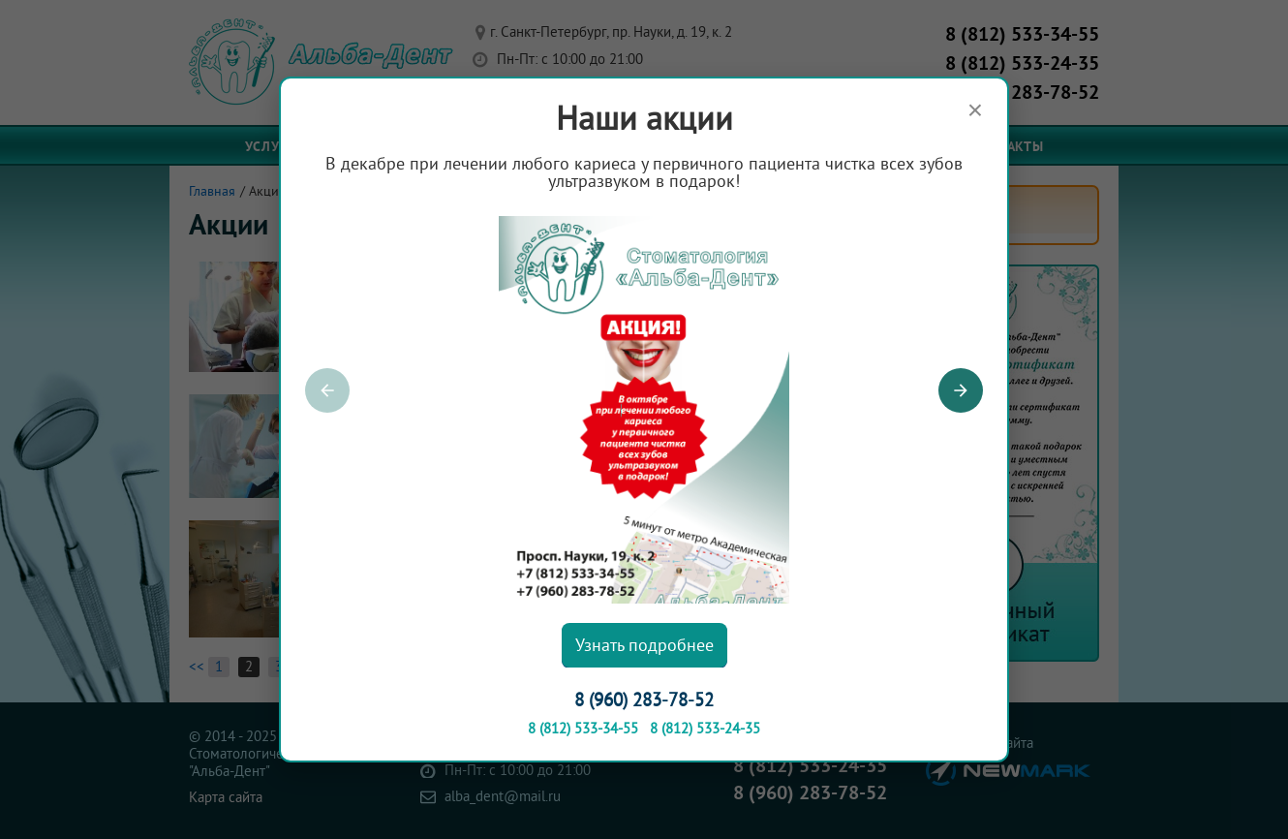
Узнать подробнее (644, 645)
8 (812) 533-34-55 (583, 729)
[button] (960, 390)
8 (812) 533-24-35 (705, 729)
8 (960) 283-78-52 (644, 701)
